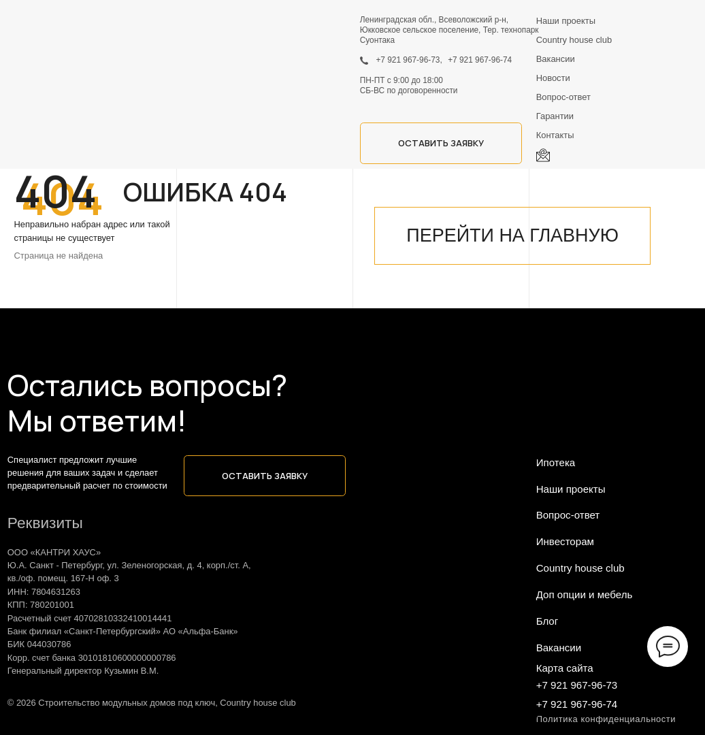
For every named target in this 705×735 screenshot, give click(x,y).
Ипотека (556, 462)
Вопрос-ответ (563, 97)
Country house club (574, 40)
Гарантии (555, 116)
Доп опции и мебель (584, 594)
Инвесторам (565, 541)
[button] (441, 142)
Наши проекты (565, 21)
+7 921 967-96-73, (409, 60)
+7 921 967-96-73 (577, 685)
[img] (46, 32)
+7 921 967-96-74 (480, 60)
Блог (547, 621)
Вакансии (555, 59)
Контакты (555, 135)
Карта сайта (564, 668)
